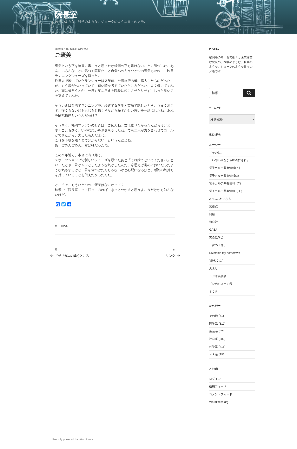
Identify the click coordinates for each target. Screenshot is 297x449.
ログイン (215, 378)
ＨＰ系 (64, 226)
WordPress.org (218, 402)
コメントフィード (220, 394)
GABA (213, 229)
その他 (213, 315)
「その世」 (216, 152)
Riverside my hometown (224, 253)
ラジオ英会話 (217, 276)
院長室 (66, 14)
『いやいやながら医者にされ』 (229, 160)
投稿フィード (217, 386)
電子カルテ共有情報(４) (224, 167)
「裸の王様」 (217, 245)
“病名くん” (216, 260)
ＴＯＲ (213, 291)
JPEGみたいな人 (220, 198)
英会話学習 (216, 237)
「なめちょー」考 (220, 283)
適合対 (213, 222)
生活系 (213, 331)
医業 (244, 57)
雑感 (212, 214)
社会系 (213, 339)
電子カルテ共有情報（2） (226, 183)
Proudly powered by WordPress (72, 439)
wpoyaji (83, 49)
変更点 (213, 206)
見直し (213, 268)
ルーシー (215, 144)
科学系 (213, 346)
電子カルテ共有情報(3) (224, 175)
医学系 (213, 323)
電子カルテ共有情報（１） (226, 191)
